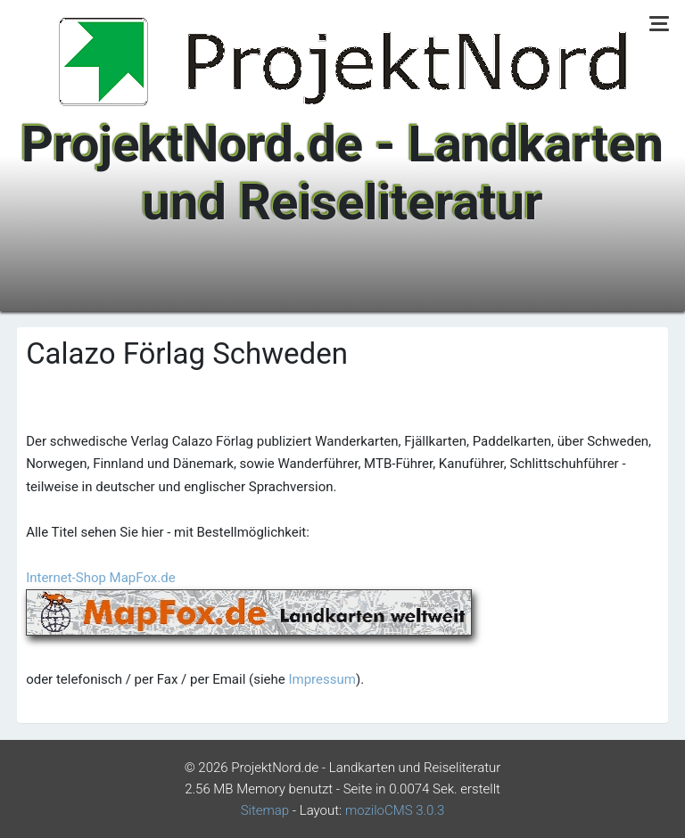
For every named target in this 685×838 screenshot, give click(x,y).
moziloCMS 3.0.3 (394, 810)
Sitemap (265, 810)
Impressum (321, 679)
